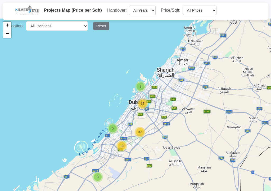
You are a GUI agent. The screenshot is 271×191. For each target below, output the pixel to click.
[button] (97, 177)
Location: (15, 26)
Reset (101, 26)
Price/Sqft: (170, 10)
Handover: (117, 10)
